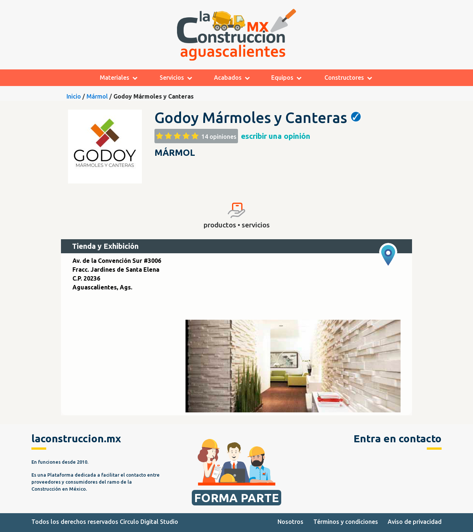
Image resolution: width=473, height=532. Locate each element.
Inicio (74, 96)
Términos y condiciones (345, 521)
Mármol (97, 96)
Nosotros (290, 521)
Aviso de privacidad (415, 521)
